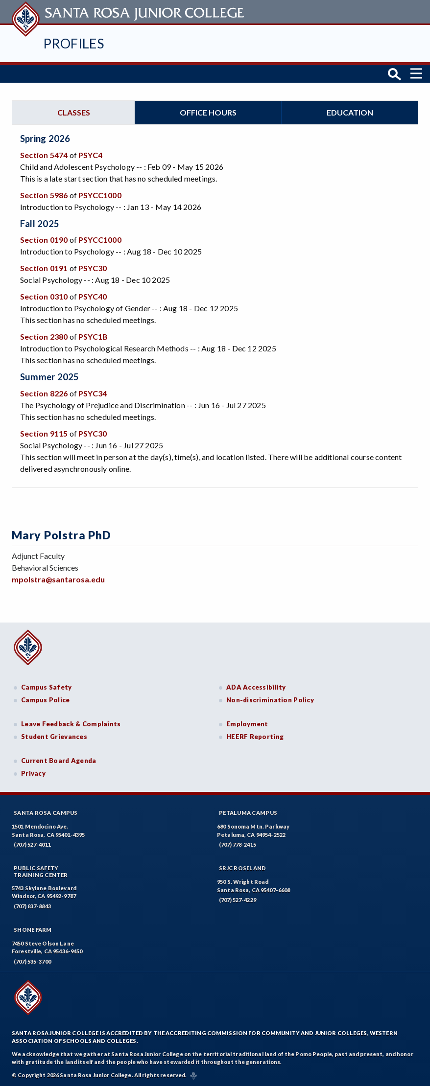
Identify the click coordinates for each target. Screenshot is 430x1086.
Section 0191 (44, 268)
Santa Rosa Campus (46, 812)
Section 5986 (44, 195)
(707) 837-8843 (32, 906)
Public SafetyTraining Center (41, 871)
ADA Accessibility (256, 687)
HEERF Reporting (255, 736)
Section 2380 (44, 336)
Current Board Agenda (58, 760)
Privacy (33, 773)
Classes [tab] (73, 112)
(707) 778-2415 (237, 844)
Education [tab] (350, 112)
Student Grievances (54, 736)
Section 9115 (44, 433)
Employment (247, 724)
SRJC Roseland (242, 868)
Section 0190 (44, 239)
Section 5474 (44, 155)
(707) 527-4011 (32, 844)
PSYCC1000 (99, 195)
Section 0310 (44, 296)
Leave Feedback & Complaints (70, 724)
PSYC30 (92, 268)
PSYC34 (92, 393)
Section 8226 (44, 393)
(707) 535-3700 (32, 961)
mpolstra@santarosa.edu (58, 579)
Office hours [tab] (208, 112)
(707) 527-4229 (237, 900)
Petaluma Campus (248, 812)
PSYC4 (90, 155)
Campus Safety (46, 687)
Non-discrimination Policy (270, 700)
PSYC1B (93, 336)
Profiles (73, 43)
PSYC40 (92, 296)
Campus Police (45, 700)
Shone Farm (33, 929)
